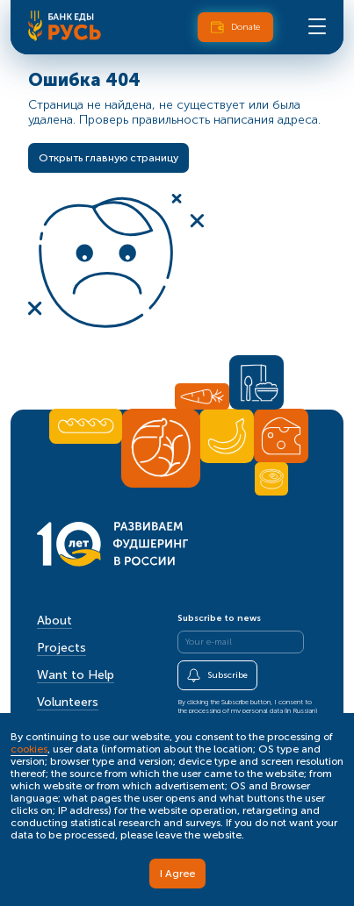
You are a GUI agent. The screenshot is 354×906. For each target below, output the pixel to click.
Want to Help (75, 674)
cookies (29, 749)
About (54, 620)
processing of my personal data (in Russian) (253, 710)
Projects (61, 647)
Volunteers (67, 702)
